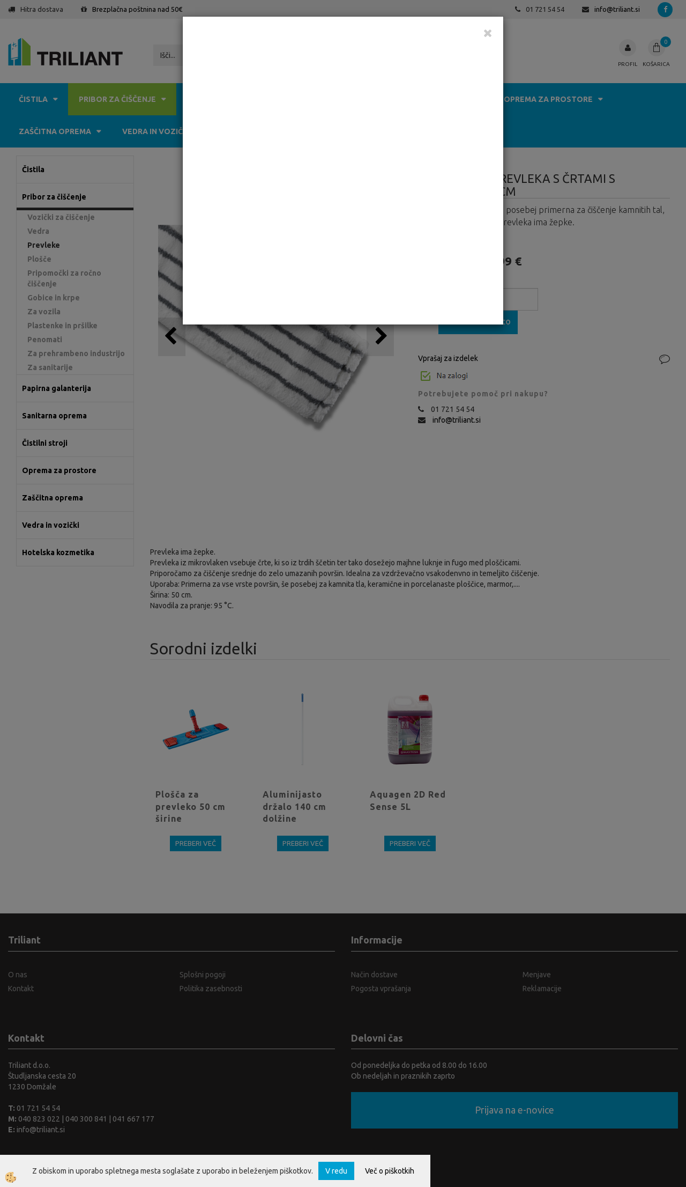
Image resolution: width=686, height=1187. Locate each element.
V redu (336, 1171)
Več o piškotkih (389, 1171)
